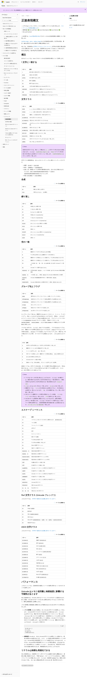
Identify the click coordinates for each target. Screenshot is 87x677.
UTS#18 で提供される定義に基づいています (43, 498)
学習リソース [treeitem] (7, 31)
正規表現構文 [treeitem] (8, 119)
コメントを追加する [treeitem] (8, 61)
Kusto (27, 15)
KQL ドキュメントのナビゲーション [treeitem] (11, 140)
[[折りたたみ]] (17, 14)
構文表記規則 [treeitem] (7, 58)
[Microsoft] (3, 2)
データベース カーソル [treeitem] (9, 66)
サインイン (82, 1)
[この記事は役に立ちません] (71, 27)
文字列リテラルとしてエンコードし (42, 46)
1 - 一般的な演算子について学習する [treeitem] (10, 37)
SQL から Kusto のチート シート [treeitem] (11, 125)
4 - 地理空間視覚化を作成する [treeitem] (11, 48)
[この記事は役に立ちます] (70, 27)
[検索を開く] (78, 2)
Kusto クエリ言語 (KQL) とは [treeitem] (9, 26)
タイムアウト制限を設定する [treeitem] (10, 63)
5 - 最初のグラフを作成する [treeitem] (10, 50)
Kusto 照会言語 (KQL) (34, 36)
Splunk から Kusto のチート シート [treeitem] (11, 129)
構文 (71, 18)
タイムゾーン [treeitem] (8, 137)
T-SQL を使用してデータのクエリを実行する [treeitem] (11, 133)
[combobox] (10, 17)
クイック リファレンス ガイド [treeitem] (11, 34)
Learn (23, 15)
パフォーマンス (73, 20)
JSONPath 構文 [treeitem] (8, 121)
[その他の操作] (64, 16)
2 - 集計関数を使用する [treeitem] (9, 41)
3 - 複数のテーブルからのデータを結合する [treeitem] (11, 44)
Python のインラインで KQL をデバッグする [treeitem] (11, 69)
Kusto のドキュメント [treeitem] (8, 23)
